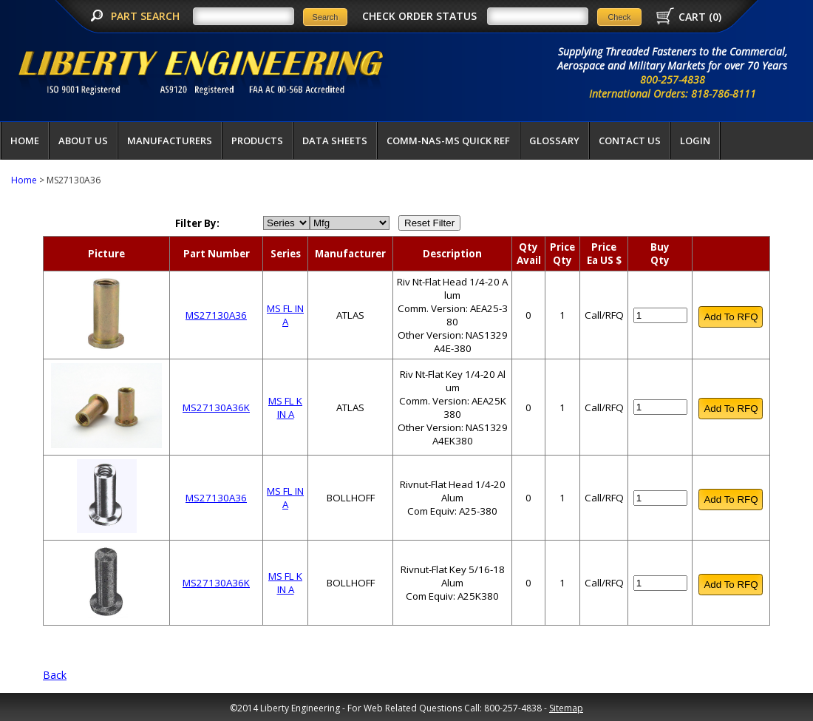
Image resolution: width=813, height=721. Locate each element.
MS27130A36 (216, 315)
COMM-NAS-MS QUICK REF (448, 140)
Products (257, 140)
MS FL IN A (285, 315)
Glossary (554, 140)
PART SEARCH (147, 16)
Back (55, 675)
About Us (83, 140)
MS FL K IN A (285, 407)
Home (24, 140)
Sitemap (566, 708)
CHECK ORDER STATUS (419, 16)
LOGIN (695, 140)
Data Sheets (334, 140)
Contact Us (630, 140)
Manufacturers (169, 140)
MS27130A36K (216, 407)
